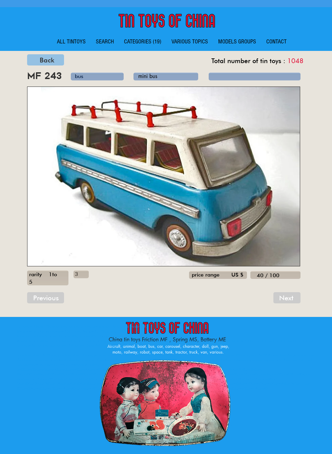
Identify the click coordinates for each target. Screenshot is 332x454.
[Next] (286, 297)
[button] (142, 42)
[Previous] (45, 297)
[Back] (45, 59)
